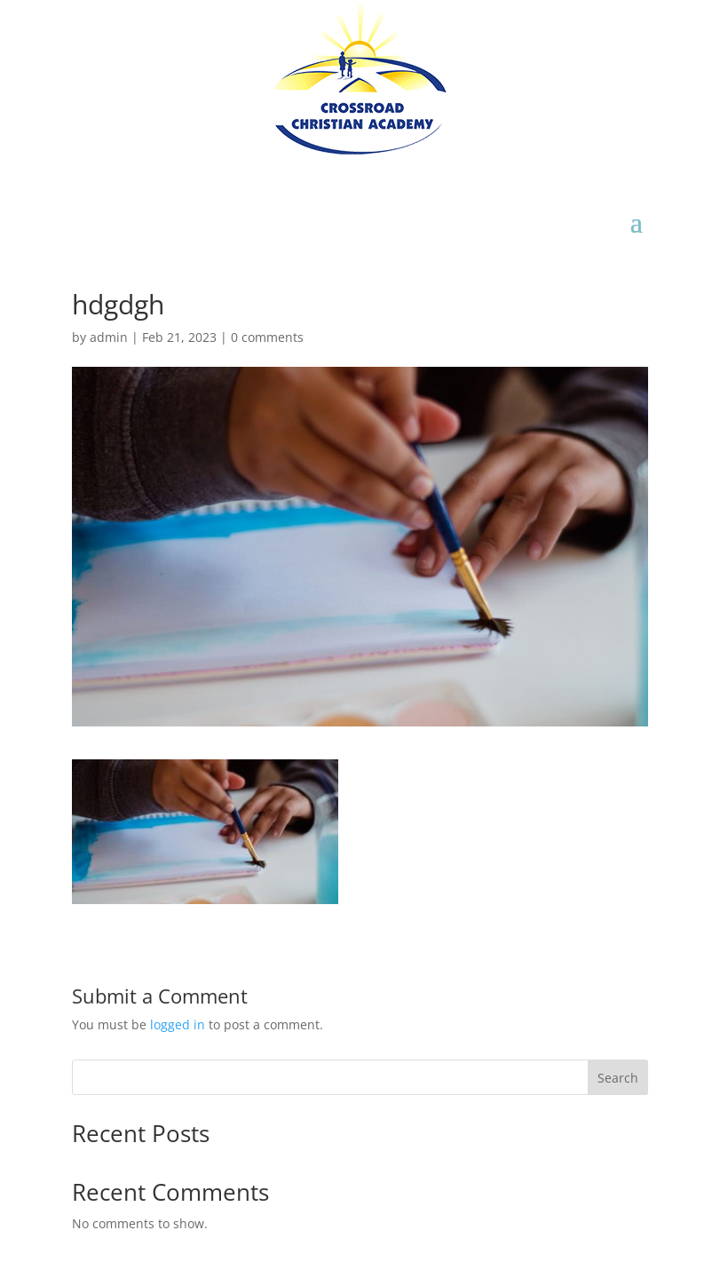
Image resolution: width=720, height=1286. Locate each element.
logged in (177, 1024)
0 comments (267, 337)
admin (109, 337)
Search (617, 1077)
